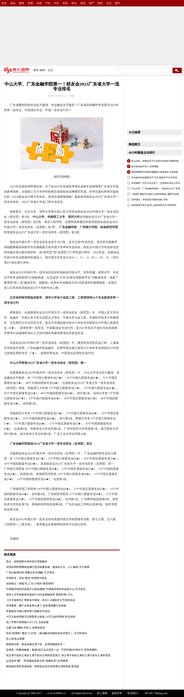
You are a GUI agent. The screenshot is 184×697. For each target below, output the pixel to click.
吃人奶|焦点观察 (15, 638)
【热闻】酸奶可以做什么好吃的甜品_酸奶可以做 (155, 194)
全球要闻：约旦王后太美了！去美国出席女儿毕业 (155, 183)
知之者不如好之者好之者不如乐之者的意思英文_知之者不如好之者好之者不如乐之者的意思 (58, 655)
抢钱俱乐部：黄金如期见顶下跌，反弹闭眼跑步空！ (35, 644)
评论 (74, 3)
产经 (47, 3)
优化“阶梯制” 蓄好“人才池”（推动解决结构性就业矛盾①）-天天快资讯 (46, 633)
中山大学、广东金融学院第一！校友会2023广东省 (155, 188)
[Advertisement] (70, 35)
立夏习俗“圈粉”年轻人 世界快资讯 (25, 627)
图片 (117, 3)
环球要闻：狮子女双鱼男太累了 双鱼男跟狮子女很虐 (36, 605)
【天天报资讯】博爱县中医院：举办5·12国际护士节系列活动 (40, 600)
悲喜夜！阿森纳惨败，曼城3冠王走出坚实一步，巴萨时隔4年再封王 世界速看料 (51, 649)
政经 (100, 3)
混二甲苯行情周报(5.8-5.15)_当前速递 (27, 622)
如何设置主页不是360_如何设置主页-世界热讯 (153, 205)
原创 (82, 3)
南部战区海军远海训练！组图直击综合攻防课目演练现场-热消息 (42, 666)
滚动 (12, 3)
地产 (91, 3)
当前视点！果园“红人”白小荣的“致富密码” (30, 583)
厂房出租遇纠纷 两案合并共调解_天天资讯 (30, 572)
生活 (109, 3)
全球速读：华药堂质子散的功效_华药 (149, 199)
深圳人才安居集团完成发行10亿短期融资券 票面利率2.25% (39, 594)
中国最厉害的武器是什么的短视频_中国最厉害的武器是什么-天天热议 (46, 589)
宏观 (30, 3)
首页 (4, 3)
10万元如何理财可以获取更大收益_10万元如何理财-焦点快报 (40, 616)
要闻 (21, 3)
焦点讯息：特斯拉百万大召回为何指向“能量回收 (155, 161)
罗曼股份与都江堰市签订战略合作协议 (28, 611)
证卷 (39, 3)
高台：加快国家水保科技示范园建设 (26, 561)
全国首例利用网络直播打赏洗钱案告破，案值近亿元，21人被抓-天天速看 (47, 567)
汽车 (56, 3)
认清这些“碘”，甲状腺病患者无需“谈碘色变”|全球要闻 (37, 660)
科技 (65, 3)
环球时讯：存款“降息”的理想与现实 (26, 578)
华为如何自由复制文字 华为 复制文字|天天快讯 (154, 177)
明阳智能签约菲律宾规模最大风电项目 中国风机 (154, 172)
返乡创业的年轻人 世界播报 (144, 166)
